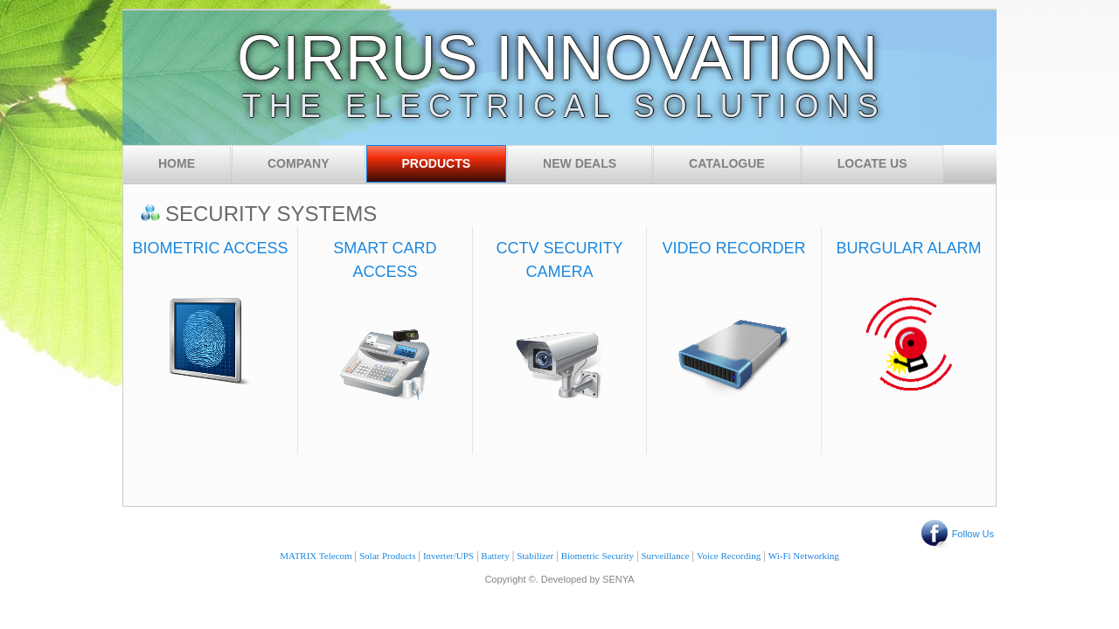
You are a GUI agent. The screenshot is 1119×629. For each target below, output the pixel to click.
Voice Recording (729, 555)
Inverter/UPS (448, 555)
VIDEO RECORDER (734, 248)
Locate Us (872, 163)
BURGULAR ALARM (908, 248)
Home (176, 163)
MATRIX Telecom (315, 555)
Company (299, 163)
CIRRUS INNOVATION (557, 58)
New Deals (579, 163)
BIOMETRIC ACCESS (210, 248)
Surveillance (666, 555)
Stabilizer (535, 555)
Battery (495, 555)
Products (436, 163)
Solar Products (387, 555)
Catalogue (727, 163)
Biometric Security (597, 555)
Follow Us (973, 534)
